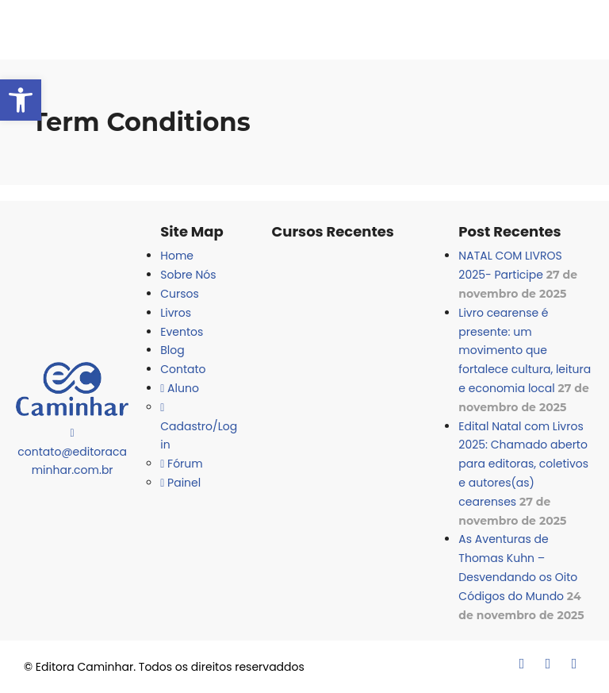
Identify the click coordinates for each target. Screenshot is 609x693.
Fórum (181, 464)
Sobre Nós (188, 275)
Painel (180, 483)
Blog (172, 350)
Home (176, 256)
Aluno (179, 388)
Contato (182, 369)
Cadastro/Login (198, 427)
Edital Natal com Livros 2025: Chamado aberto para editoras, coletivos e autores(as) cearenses (523, 464)
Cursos (179, 294)
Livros (175, 313)
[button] (20, 100)
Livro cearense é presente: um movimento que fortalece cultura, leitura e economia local (524, 350)
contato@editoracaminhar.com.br (72, 453)
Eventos (181, 332)
